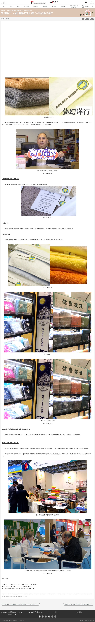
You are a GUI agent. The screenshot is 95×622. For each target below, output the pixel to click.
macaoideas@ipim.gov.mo (55, 612)
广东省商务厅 (79, 612)
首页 (4, 6)
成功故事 (54, 6)
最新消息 (45, 6)
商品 (11, 6)
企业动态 (35, 6)
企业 (18, 6)
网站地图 (92, 620)
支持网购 (26, 6)
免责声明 (87, 620)
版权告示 (82, 620)
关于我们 (63, 6)
